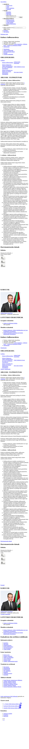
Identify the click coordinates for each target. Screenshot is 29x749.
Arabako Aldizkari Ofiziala (9, 681)
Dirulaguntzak (6, 668)
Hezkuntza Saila (4, 34)
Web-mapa (8, 14)
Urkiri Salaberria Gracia (19, 66)
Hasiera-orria (9, 5)
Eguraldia (5, 672)
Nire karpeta (6, 31)
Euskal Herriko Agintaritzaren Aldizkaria (12, 680)
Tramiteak (8, 9)
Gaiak (7, 6)
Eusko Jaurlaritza (10, 8)
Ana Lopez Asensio (18, 72)
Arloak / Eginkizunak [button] (8, 50)
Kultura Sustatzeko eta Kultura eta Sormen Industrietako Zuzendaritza (7, 72)
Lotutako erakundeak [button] (8, 54)
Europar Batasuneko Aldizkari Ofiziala (12, 686)
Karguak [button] (5, 53)
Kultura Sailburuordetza (7, 62)
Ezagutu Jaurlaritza (7, 656)
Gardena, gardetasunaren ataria (10, 661)
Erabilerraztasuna (10, 20)
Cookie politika (9, 22)
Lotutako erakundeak (5, 614)
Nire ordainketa (7, 670)
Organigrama (6, 46)
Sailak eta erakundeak (8, 657)
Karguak (2, 585)
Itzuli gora (5, 716)
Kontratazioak (6, 669)
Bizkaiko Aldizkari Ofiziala (9, 682)
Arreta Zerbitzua (7, 658)
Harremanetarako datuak (6, 541)
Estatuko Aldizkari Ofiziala (9, 685)
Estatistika (5, 674)
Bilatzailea (8, 13)
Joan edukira (3, 1)
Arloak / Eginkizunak (5, 369)
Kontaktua (8, 12)
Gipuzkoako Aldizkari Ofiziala (10, 684)
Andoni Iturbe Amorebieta (17, 62)
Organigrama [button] (6, 49)
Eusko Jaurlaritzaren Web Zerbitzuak (9, 696)
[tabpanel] (14, 65)
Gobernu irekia (6, 660)
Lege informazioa (7, 648)
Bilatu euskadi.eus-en (11, 15)
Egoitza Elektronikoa (11, 23)
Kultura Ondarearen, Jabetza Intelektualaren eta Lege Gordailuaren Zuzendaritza (7, 66)
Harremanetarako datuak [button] (9, 51)
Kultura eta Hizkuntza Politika (14, 45)
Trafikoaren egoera (7, 673)
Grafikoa (3, 60)
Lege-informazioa (10, 21)
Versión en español (7, 713)
